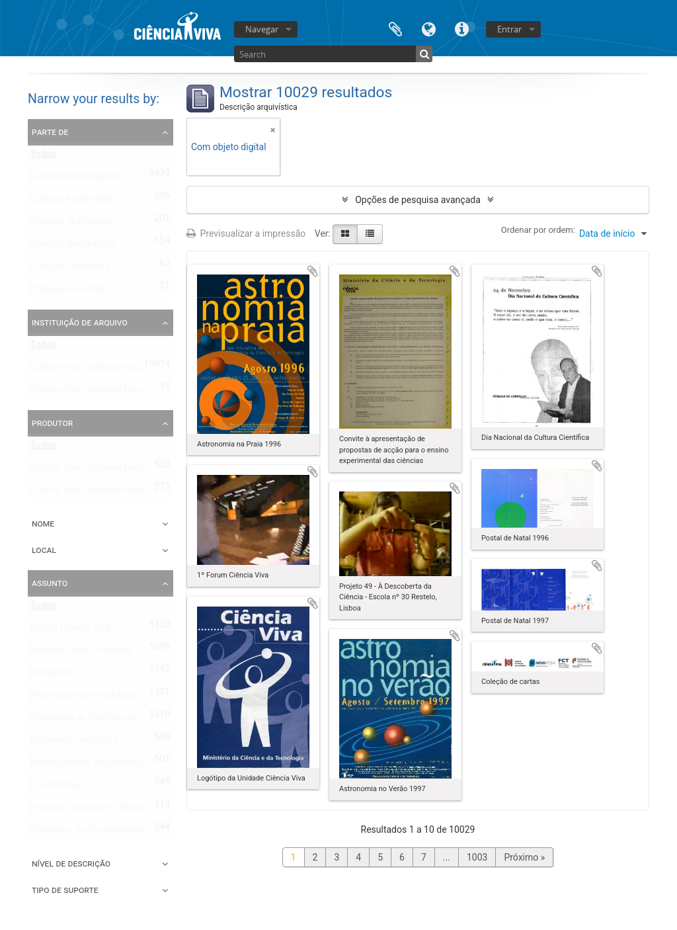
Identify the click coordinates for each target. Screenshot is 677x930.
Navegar (261, 29)
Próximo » (524, 857)
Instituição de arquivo (80, 322)
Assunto (49, 582)
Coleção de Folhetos (72, 224)
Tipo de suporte (65, 889)
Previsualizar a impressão (245, 233)
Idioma (428, 28)
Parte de (50, 131)
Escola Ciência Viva (70, 630)
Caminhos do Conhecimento (88, 832)
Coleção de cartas (67, 291)
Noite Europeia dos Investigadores (100, 765)
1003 (477, 857)
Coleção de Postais (70, 269)
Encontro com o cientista (81, 653)
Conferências (57, 787)
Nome (43, 523)
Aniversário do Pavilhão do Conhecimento (116, 698)
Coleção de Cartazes (73, 246)
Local (44, 549)
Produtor (52, 422)
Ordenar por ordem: (538, 230)
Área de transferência (395, 28)
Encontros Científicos (74, 743)
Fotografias (53, 675)
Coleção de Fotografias (78, 179)
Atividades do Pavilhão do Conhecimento (114, 720)
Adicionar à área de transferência (312, 271)
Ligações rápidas (461, 28)
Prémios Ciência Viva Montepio (94, 810)
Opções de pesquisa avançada (418, 199)
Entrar (509, 29)
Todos (43, 156)
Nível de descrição (71, 863)
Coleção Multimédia (71, 201)
